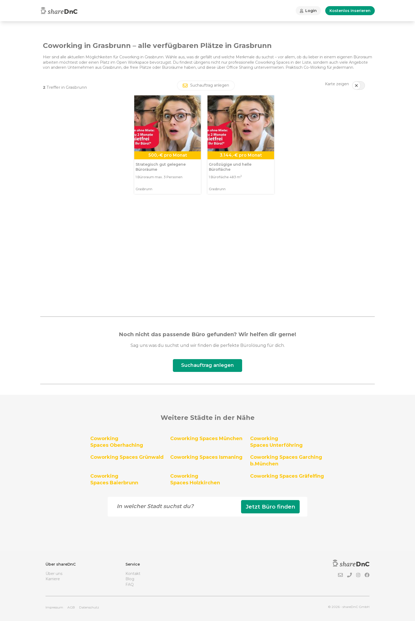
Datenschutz (89, 607)
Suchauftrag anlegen (207, 365)
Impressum (54, 607)
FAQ (129, 584)
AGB (71, 607)
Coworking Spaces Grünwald (127, 457)
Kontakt (132, 573)
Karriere (53, 579)
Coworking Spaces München (206, 438)
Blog (129, 579)
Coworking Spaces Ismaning (206, 457)
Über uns (54, 573)
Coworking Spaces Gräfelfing (287, 476)
